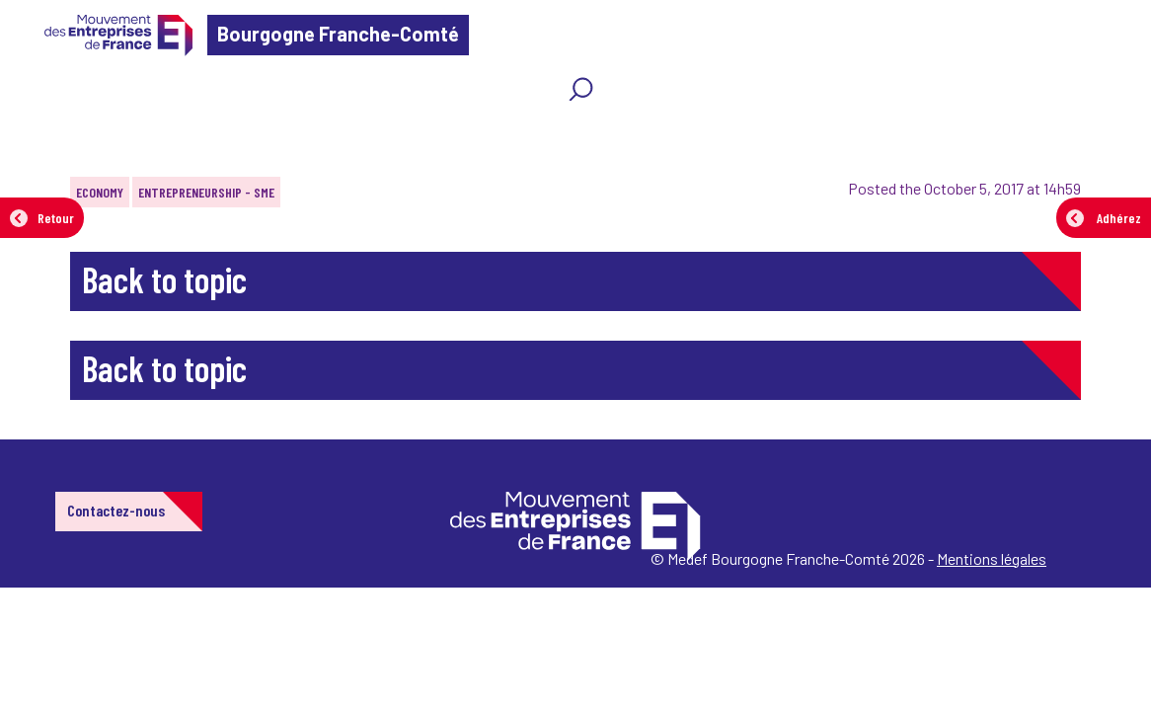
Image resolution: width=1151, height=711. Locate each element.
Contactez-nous (116, 510)
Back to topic (164, 279)
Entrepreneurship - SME (206, 192)
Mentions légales (991, 558)
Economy (99, 192)
